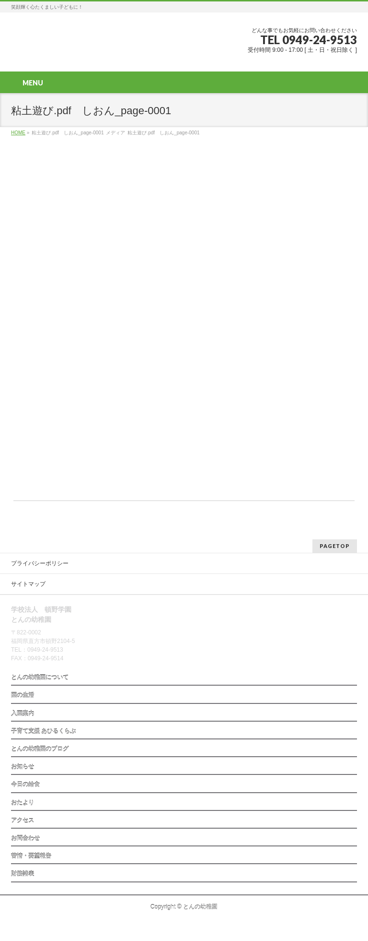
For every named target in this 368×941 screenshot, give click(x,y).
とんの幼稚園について (40, 677)
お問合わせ (25, 838)
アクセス (22, 820)
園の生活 (22, 695)
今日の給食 (25, 784)
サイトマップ (28, 584)
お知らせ (22, 766)
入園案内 (22, 713)
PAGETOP (335, 546)
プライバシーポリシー (40, 563)
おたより (22, 802)
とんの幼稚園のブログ (40, 749)
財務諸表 (22, 873)
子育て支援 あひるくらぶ (43, 731)
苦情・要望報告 (31, 856)
